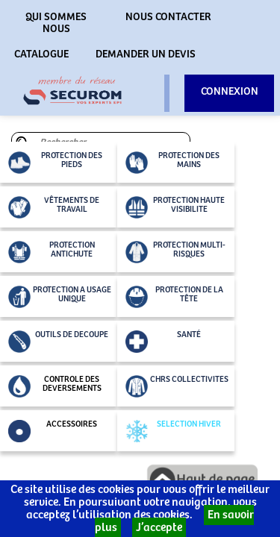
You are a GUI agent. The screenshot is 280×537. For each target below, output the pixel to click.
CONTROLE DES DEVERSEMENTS (55, 386)
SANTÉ (163, 341)
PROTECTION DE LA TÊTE (174, 297)
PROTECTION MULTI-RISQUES (175, 252)
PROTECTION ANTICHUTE (51, 252)
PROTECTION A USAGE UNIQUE (59, 297)
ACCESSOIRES (52, 431)
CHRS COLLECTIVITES (176, 386)
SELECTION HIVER (173, 431)
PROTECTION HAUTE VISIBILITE (175, 207)
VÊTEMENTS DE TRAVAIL (53, 207)
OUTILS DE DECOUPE (58, 341)
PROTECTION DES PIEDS (55, 162)
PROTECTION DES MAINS (172, 162)
